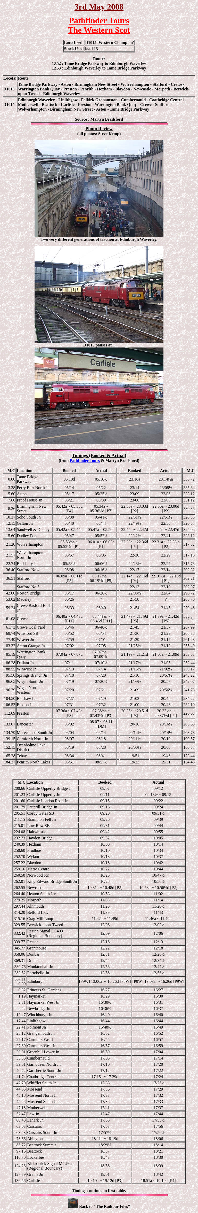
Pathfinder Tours (85, 460)
